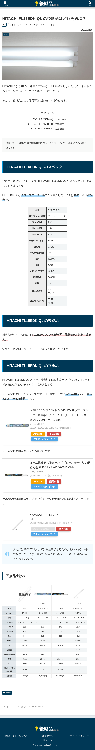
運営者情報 (47, 736)
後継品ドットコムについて (16, 736)
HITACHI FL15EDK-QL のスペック (48, 119)
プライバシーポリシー (78, 736)
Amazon (38, 434)
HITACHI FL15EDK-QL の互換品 (47, 129)
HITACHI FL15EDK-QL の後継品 (47, 124)
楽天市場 (54, 434)
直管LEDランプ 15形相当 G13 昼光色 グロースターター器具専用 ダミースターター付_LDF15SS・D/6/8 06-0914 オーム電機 (59, 415)
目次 (43, 112)
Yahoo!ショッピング (44, 439)
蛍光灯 (7, 693)
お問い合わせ (47, 740)
